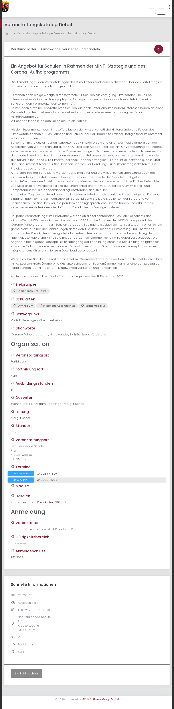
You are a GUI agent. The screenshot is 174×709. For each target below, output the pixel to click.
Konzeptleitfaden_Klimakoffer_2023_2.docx (42, 502)
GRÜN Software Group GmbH (100, 699)
